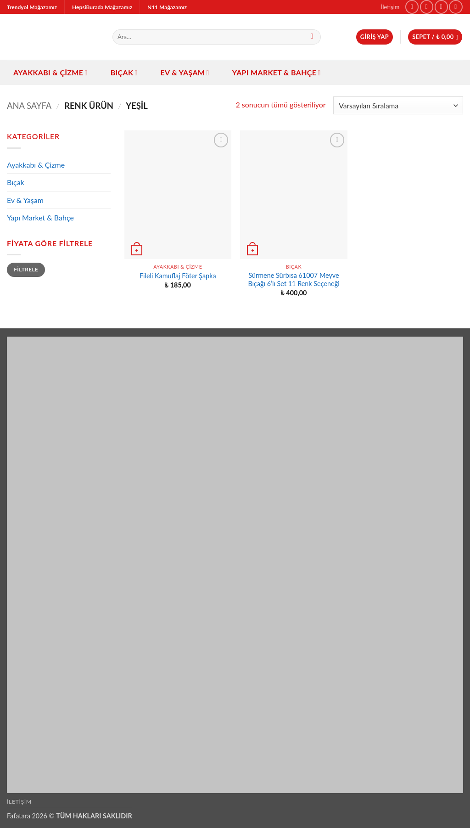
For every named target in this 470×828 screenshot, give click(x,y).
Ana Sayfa (29, 106)
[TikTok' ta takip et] (441, 6)
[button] (374, 37)
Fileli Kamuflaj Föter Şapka (178, 276)
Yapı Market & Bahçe (276, 72)
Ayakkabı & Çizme (50, 72)
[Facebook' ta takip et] (412, 6)
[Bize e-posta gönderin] (455, 6)
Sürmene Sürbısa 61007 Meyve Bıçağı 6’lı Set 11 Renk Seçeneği (293, 279)
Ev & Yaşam (185, 72)
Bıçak (124, 72)
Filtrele (26, 269)
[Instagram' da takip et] (426, 6)
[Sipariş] (398, 105)
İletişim (390, 7)
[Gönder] (311, 37)
